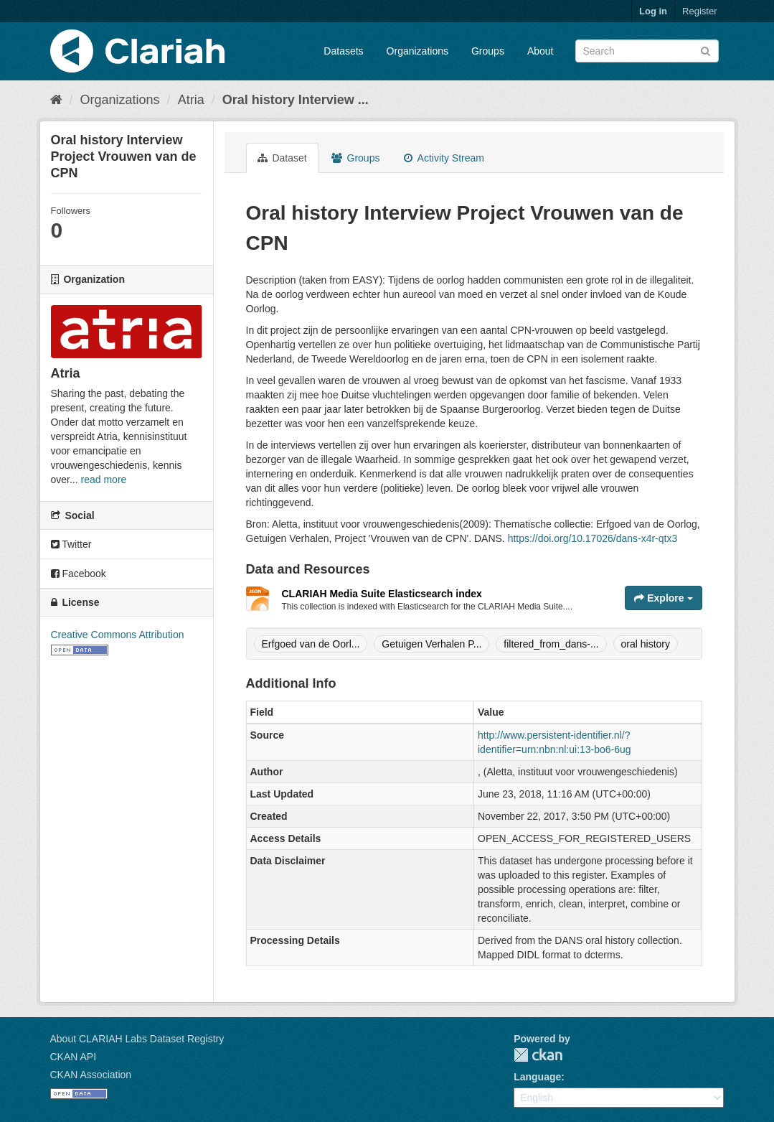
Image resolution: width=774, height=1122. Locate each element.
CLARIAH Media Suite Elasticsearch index (382, 593)
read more (104, 479)
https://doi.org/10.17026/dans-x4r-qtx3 (593, 538)
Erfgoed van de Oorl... (311, 644)
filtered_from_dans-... (551, 644)
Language (537, 1077)
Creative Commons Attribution (117, 634)
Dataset (282, 158)
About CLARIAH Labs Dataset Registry (137, 1038)
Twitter (71, 544)
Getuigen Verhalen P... (431, 644)
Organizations (417, 51)
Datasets (343, 51)
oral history (645, 644)
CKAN (538, 1054)
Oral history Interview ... (295, 100)
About (540, 51)
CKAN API (73, 1056)
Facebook (78, 573)
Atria (191, 100)
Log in (653, 11)
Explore (663, 598)
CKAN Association (91, 1074)
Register (699, 11)
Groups (487, 51)
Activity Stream (443, 158)
